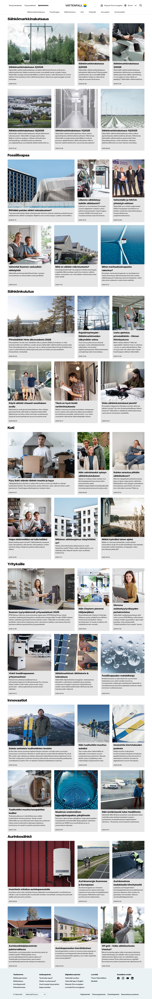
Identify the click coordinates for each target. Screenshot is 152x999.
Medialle (94, 981)
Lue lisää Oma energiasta (74, 987)
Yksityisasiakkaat (15, 5)
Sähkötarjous (18, 981)
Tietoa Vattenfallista (98, 978)
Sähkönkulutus (70, 12)
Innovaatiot (105, 12)
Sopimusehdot (45, 987)
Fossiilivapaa (54, 12)
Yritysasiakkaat (30, 5)
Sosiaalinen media (124, 974)
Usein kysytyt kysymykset (49, 984)
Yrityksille (92, 12)
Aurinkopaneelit (19, 984)
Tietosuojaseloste (99, 994)
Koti (82, 12)
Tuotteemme (18, 974)
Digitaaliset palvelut (72, 974)
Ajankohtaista (43, 5)
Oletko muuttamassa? (47, 981)
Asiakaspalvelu (45, 974)
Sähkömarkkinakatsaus (36, 12)
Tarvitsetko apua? (46, 978)
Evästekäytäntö (113, 994)
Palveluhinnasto (19, 987)
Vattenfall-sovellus (72, 978)
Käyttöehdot (85, 994)
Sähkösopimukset (20, 978)
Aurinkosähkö (119, 12)
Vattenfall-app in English (74, 981)
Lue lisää (94, 974)
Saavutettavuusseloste (130, 994)
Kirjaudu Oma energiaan (74, 984)
